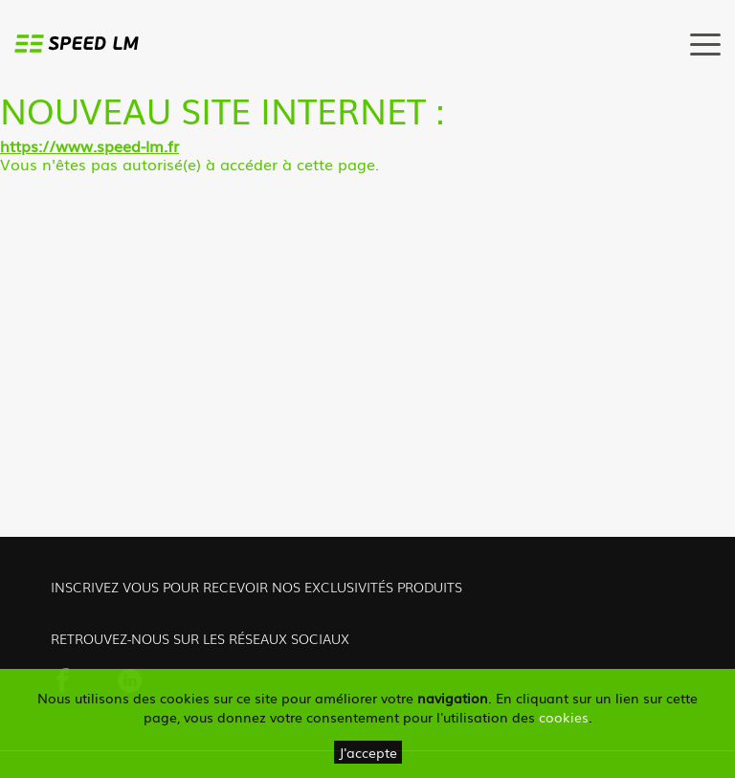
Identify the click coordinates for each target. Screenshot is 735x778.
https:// (28, 145)
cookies (564, 716)
